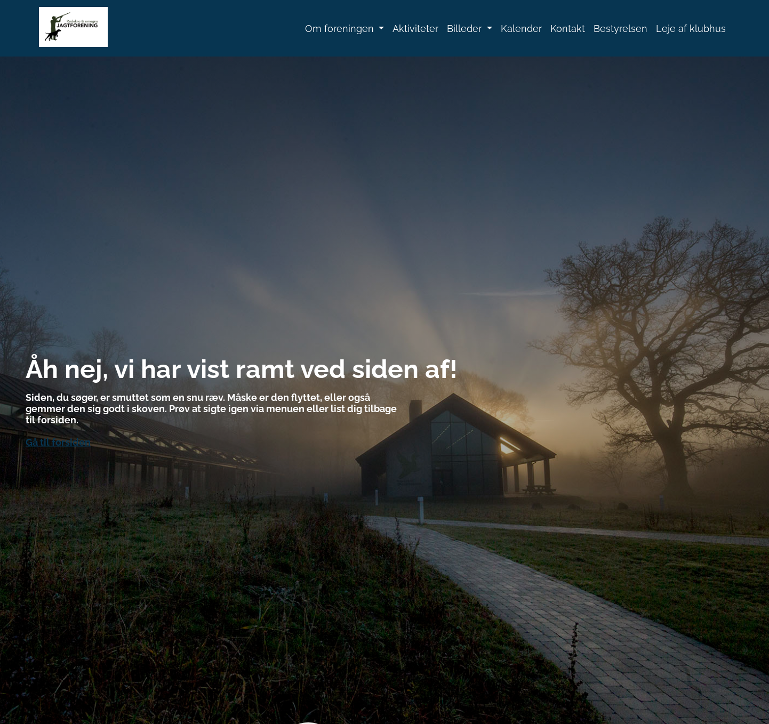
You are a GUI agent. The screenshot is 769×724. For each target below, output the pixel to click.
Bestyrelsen (620, 28)
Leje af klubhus (691, 28)
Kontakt (567, 28)
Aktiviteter (415, 28)
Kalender (521, 28)
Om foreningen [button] (341, 28)
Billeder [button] (465, 28)
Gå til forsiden (58, 442)
